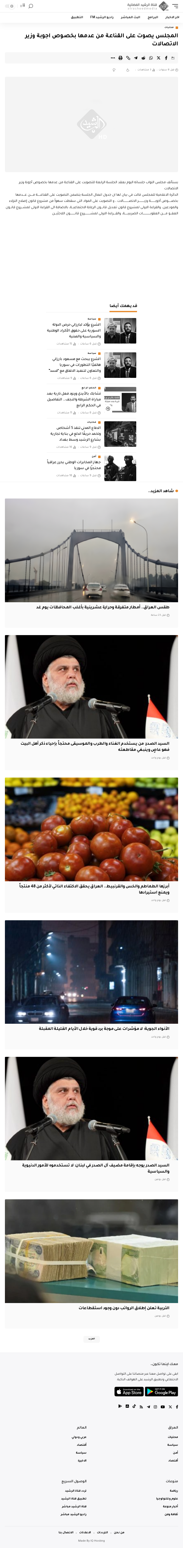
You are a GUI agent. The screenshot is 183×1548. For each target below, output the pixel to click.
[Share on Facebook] (166, 58)
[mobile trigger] (174, 6)
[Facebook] (177, 1407)
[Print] (120, 58)
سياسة (92, 319)
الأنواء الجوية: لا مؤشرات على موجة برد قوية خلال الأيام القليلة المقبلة (104, 1029)
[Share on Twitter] (158, 58)
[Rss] (141, 1407)
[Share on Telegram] (135, 58)
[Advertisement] (91, 258)
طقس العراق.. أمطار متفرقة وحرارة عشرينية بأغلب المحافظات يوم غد (102, 607)
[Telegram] (148, 1407)
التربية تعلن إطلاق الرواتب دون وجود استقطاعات (123, 1308)
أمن (94, 457)
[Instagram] (155, 1407)
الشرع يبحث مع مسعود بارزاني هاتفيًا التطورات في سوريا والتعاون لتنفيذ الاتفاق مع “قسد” (74, 365)
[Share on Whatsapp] (151, 58)
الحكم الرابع (89, 388)
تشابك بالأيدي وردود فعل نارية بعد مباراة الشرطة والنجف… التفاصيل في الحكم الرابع (74, 400)
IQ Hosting (98, 1541)
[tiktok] (134, 1407)
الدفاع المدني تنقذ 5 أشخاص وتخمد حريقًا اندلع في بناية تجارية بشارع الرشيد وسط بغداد (75, 434)
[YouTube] (163, 1407)
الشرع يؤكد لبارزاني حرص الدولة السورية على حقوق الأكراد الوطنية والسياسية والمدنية (74, 331)
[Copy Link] (128, 58)
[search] (30, 6)
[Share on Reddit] (143, 58)
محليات (169, 27)
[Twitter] (170, 1407)
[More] (112, 58)
